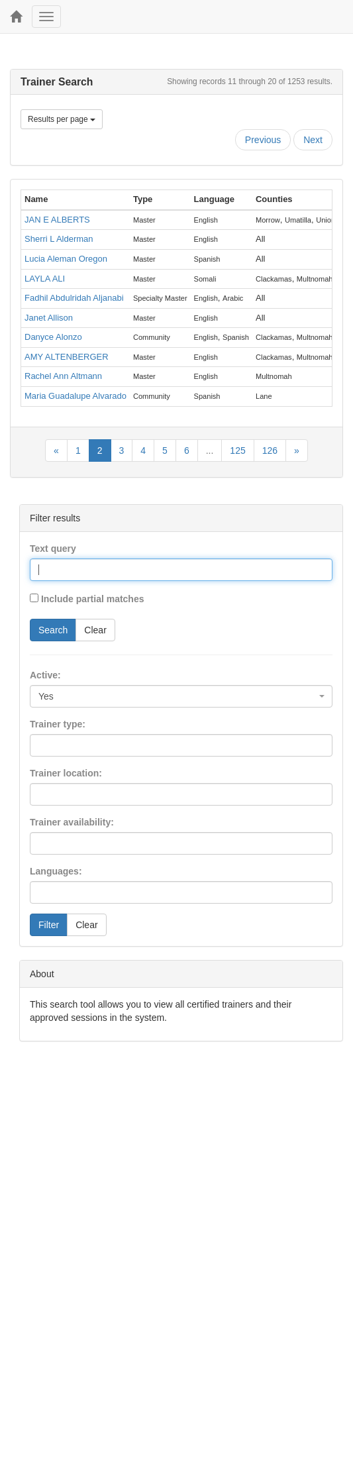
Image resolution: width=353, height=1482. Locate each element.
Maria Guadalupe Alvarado (75, 396)
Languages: (56, 871)
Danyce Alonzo (53, 337)
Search (53, 630)
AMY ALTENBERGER (67, 357)
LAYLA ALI (45, 279)
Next (313, 139)
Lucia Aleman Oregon (66, 259)
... (210, 450)
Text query (53, 548)
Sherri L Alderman (59, 239)
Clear (95, 630)
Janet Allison (49, 318)
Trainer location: (66, 773)
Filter (48, 925)
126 (269, 450)
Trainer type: (57, 724)
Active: (45, 675)
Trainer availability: (72, 822)
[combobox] (181, 696)
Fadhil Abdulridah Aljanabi (74, 298)
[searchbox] (53, 745)
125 (237, 450)
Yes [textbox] (46, 696)
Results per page (61, 119)
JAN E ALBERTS (57, 220)
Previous (263, 139)
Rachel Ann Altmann (63, 376)
